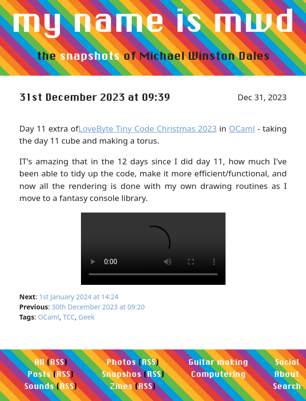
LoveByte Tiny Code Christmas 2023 (148, 128)
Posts (39, 373)
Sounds (39, 385)
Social (287, 361)
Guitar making (218, 361)
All (39, 361)
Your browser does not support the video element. (153, 249)
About (286, 373)
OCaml (242, 128)
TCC (69, 316)
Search (287, 385)
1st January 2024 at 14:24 (79, 296)
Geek (86, 316)
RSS (57, 361)
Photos (121, 361)
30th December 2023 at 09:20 (98, 306)
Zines (121, 385)
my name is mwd (153, 19)
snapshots (90, 55)
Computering (218, 373)
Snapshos (121, 373)
